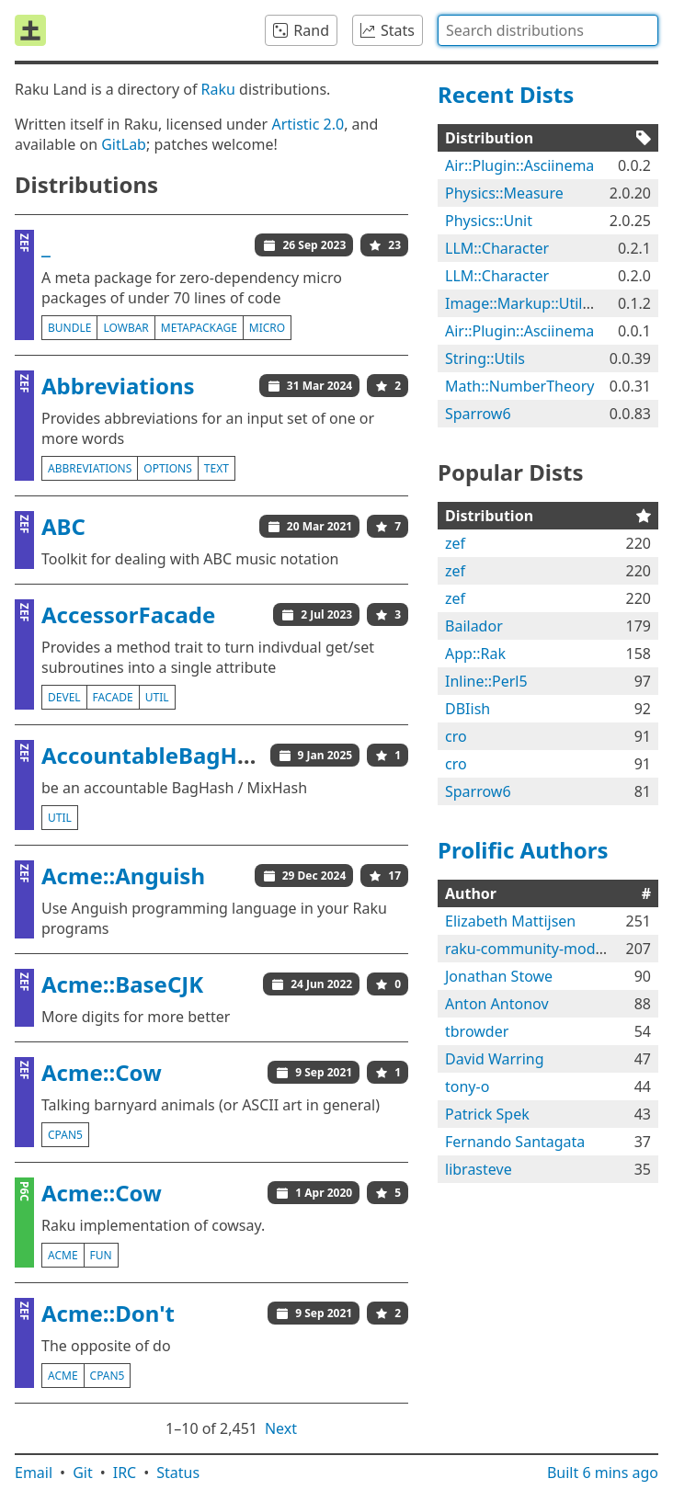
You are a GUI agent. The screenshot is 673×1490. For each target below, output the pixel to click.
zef (455, 543)
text (216, 468)
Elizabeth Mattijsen (510, 921)
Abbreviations (118, 385)
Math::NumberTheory (519, 386)
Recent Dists (506, 94)
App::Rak (475, 653)
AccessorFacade (128, 614)
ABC (63, 526)
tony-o (467, 1086)
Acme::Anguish (123, 875)
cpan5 (65, 1135)
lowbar (125, 328)
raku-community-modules (534, 948)
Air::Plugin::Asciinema (519, 165)
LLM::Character (497, 248)
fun (101, 1255)
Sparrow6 (478, 414)
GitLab (123, 144)
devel (64, 697)
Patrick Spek (487, 1114)
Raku (218, 89)
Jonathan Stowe (499, 976)
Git (83, 1472)
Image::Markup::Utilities (527, 303)
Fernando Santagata (515, 1142)
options (167, 468)
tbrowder (476, 1031)
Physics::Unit (488, 220)
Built (602, 1472)
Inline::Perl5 (486, 681)
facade (113, 697)
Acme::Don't (108, 1313)
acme (63, 1255)
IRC (125, 1472)
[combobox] (548, 30)
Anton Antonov (497, 1004)
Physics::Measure (504, 193)
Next (281, 1428)
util (157, 697)
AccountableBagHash (158, 755)
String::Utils (485, 358)
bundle (69, 328)
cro (456, 736)
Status (178, 1472)
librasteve (478, 1169)
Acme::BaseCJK (122, 984)
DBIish (467, 709)
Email (33, 1472)
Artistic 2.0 (307, 124)
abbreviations (89, 468)
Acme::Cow (101, 1072)
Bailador (474, 626)
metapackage (199, 328)
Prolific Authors (523, 850)
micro (267, 328)
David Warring (494, 1059)
